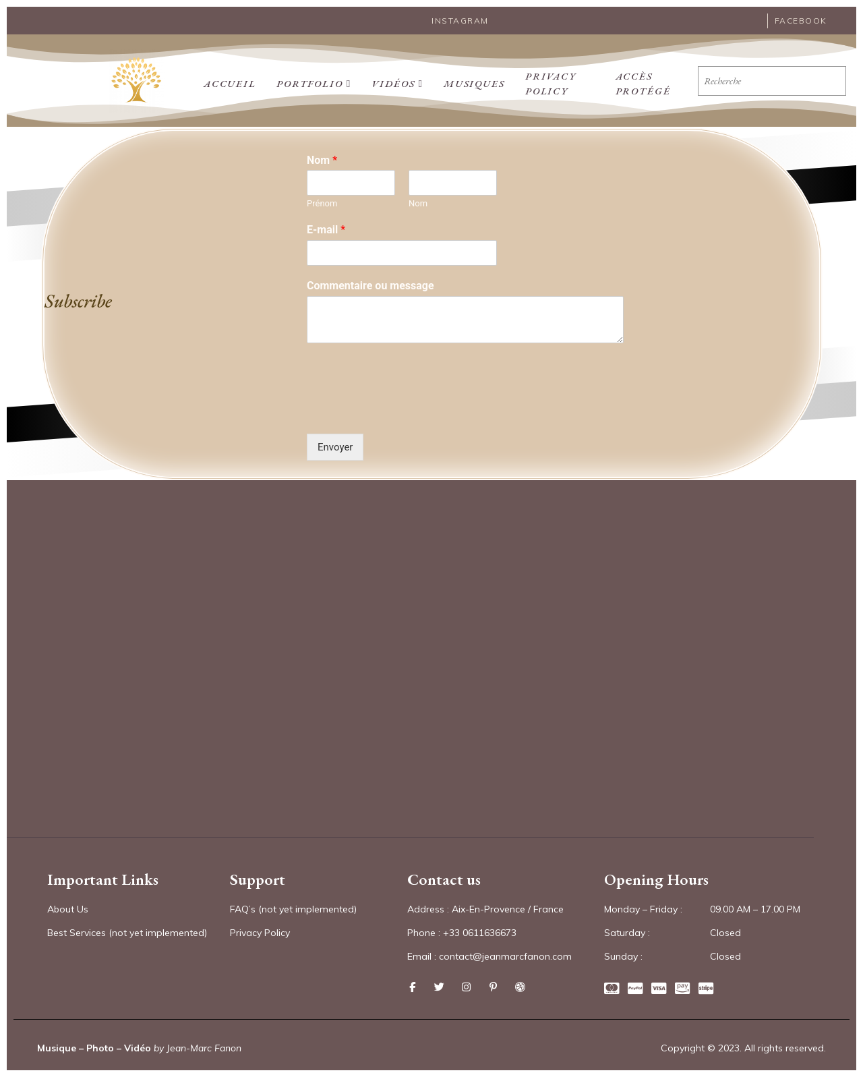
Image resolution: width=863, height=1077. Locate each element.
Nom (322, 159)
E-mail (326, 229)
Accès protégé (642, 80)
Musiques (473, 80)
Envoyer (335, 446)
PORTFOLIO (313, 80)
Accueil (229, 80)
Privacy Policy (549, 80)
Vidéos (397, 80)
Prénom (322, 203)
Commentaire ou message (370, 285)
